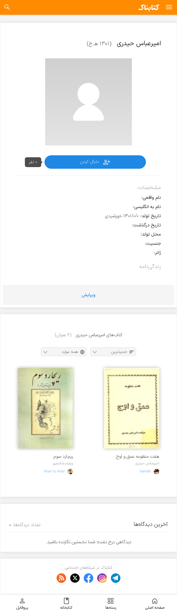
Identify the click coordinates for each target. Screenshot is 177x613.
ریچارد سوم (63, 456)
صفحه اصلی (155, 604)
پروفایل (22, 604)
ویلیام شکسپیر (63, 463)
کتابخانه (66, 604)
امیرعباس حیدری (147, 463)
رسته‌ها (110, 604)
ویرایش (88, 295)
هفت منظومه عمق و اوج (137, 456)
